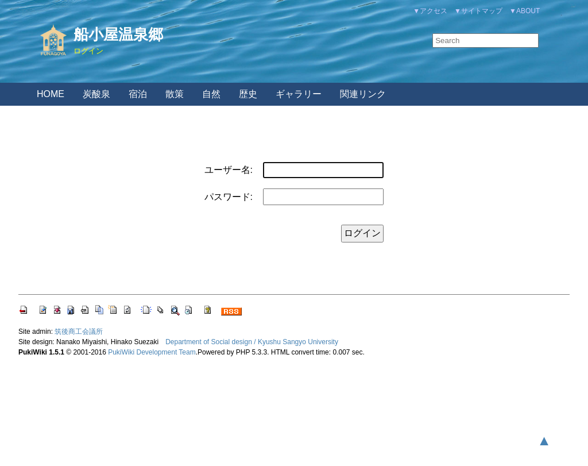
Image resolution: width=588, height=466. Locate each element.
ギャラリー (299, 94)
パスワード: (228, 197)
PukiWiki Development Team (152, 352)
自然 (211, 94)
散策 (174, 94)
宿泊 (138, 94)
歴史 (248, 94)
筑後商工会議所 (79, 332)
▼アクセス (430, 11)
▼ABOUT (524, 11)
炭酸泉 (96, 94)
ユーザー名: (228, 170)
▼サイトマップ (478, 11)
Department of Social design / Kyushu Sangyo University (251, 342)
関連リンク (363, 94)
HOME (50, 94)
